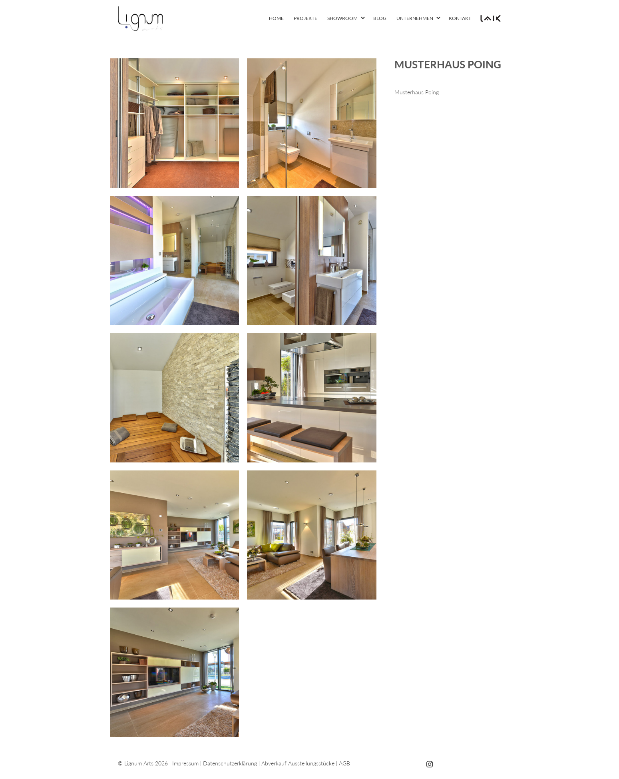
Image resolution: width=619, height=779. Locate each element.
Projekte (305, 18)
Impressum (185, 763)
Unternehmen (414, 18)
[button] (363, 18)
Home (276, 18)
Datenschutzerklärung (230, 763)
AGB (344, 763)
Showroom (342, 18)
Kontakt (460, 18)
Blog (379, 18)
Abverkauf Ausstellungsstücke (297, 763)
